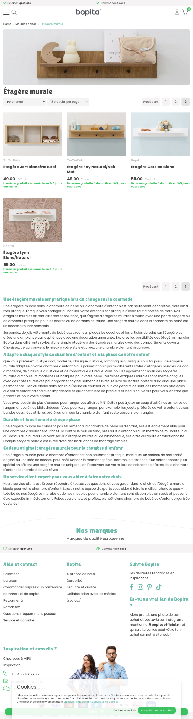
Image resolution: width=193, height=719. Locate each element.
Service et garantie (18, 620)
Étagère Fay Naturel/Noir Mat (91, 169)
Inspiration (11, 665)
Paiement (11, 574)
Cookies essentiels (124, 710)
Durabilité (74, 580)
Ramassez (11, 607)
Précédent (150, 102)
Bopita (136, 160)
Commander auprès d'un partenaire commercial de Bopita (32, 590)
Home (7, 24)
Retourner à (13, 600)
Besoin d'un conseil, (26, 3)
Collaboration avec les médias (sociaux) (91, 597)
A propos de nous (81, 574)
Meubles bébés (25, 24)
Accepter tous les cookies (157, 710)
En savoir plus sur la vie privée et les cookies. (91, 701)
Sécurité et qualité (81, 587)
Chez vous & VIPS (17, 658)
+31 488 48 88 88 (25, 674)
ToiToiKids (11, 160)
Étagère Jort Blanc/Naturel (29, 166)
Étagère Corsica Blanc (152, 166)
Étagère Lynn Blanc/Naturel (17, 255)
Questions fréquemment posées (29, 613)
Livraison (10, 580)
